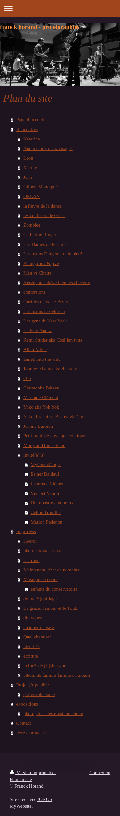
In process (26, 531)
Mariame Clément (40, 397)
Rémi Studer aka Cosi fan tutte (53, 340)
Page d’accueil (30, 119)
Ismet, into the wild (42, 359)
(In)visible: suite (39, 694)
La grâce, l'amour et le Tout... (51, 608)
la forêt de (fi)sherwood (46, 665)
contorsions (34, 292)
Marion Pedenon (47, 522)
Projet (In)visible (32, 684)
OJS (27, 378)
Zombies (31, 225)
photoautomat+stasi (42, 550)
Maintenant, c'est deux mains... (53, 569)
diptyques (32, 617)
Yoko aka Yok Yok (41, 407)
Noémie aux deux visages (48, 148)
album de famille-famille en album (56, 675)
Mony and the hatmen (44, 445)
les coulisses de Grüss (44, 215)
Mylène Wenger (46, 464)
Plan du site (21, 779)
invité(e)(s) (34, 454)
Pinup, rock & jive (41, 263)
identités (31, 646)
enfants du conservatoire (54, 589)
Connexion (99, 772)
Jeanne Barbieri (38, 426)
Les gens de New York (45, 320)
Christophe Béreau (41, 387)
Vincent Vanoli (45, 493)
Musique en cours (40, 579)
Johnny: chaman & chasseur (50, 368)
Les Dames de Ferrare (44, 244)
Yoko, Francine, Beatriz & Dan (53, 416)
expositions (27, 703)
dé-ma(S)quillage (40, 598)
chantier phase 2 (38, 627)
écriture (30, 656)
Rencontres (27, 129)
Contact (23, 723)
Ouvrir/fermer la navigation (60, 8)
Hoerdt (30, 541)
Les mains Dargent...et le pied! (52, 253)
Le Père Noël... (37, 330)
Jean (27, 177)
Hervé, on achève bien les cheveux (56, 282)
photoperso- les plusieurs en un (53, 713)
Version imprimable (33, 772)
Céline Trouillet (46, 512)
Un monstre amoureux (52, 502)
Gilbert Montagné (40, 186)
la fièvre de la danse (42, 205)
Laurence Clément (48, 483)
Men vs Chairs (37, 273)
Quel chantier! (37, 636)
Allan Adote (35, 349)
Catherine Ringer (39, 234)
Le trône (31, 560)
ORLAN (31, 196)
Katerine (31, 138)
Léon (28, 158)
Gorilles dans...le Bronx (46, 301)
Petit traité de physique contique (54, 435)
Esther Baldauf (45, 474)
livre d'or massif (31, 732)
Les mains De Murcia (44, 311)
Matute (30, 167)
